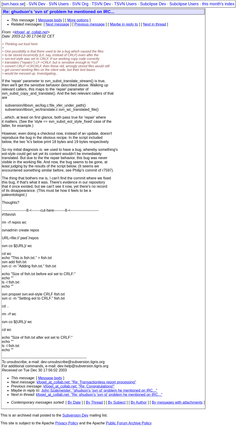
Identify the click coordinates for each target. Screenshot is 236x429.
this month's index (218, 4)
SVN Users (59, 4)
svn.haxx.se (13, 4)
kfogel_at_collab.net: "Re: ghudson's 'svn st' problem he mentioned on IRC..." (99, 395)
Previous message (89, 24)
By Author (139, 402)
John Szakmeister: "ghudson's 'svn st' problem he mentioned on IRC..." (99, 390)
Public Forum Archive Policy (128, 423)
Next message (57, 24)
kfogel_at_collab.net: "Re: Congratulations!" (79, 386)
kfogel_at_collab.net (31, 32)
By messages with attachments (177, 402)
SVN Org (80, 4)
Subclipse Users (184, 4)
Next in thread (154, 24)
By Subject (116, 402)
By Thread (94, 402)
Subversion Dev (75, 415)
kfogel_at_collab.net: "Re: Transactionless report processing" (86, 382)
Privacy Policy (66, 423)
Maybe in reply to (124, 24)
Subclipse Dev (153, 4)
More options (78, 20)
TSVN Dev (101, 4)
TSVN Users (125, 4)
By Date (74, 402)
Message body (50, 20)
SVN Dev (37, 4)
